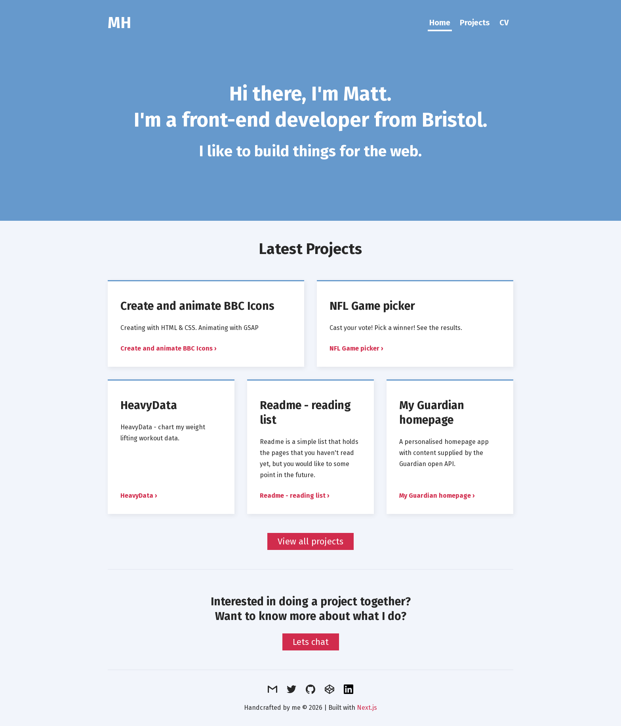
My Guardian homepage (431, 412)
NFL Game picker (372, 306)
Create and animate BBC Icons (197, 306)
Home (439, 22)
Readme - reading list (293, 495)
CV (504, 22)
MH (119, 22)
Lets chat (311, 642)
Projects (475, 22)
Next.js (367, 707)
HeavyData (148, 405)
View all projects (310, 541)
